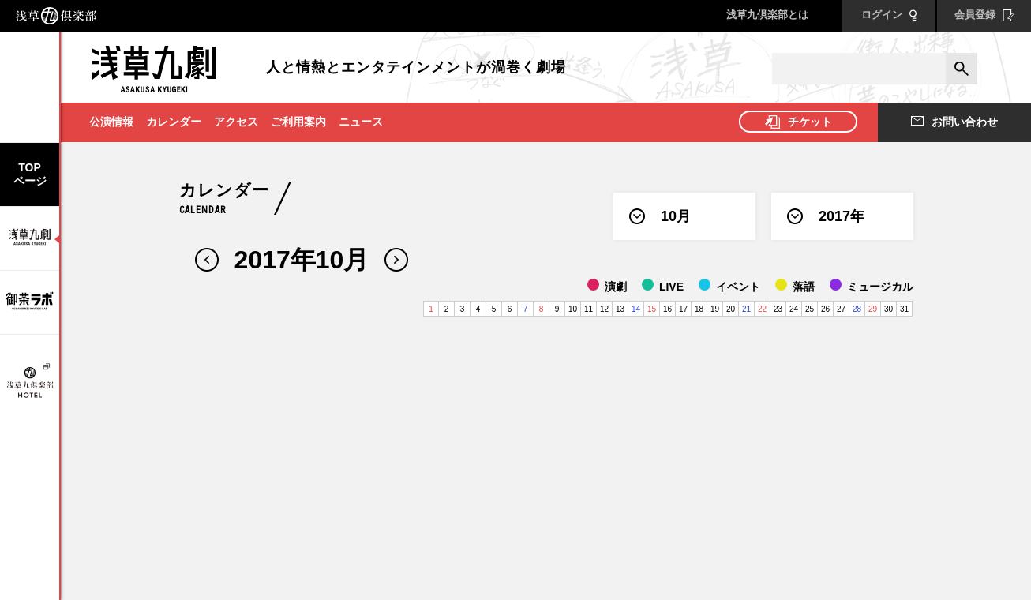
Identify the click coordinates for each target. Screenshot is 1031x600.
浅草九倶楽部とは (767, 15)
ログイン (889, 16)
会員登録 (984, 15)
